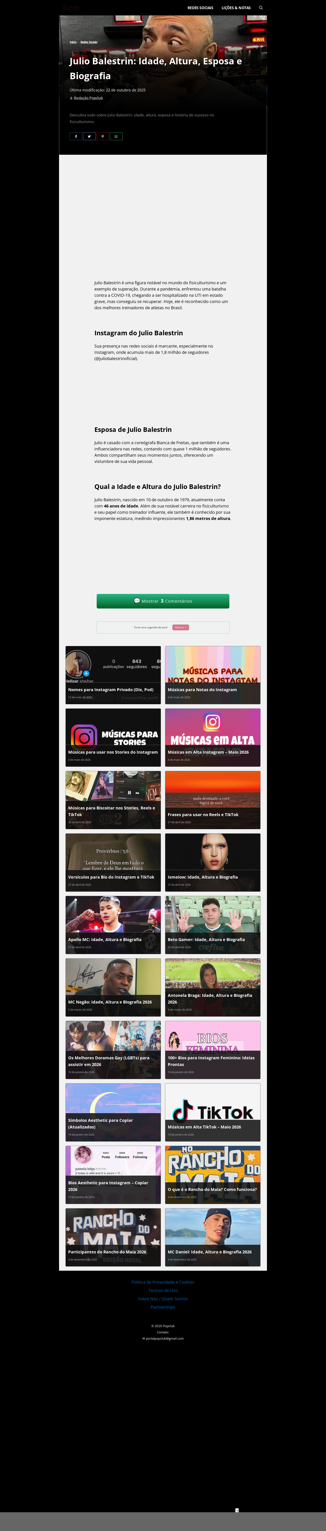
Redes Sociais (200, 7)
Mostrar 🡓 (180, 627)
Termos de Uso (163, 1290)
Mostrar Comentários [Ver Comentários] (163, 600)
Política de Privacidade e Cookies (163, 1282)
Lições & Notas (236, 7)
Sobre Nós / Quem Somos (163, 1299)
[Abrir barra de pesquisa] (261, 7)
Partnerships (163, 1307)
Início (73, 42)
